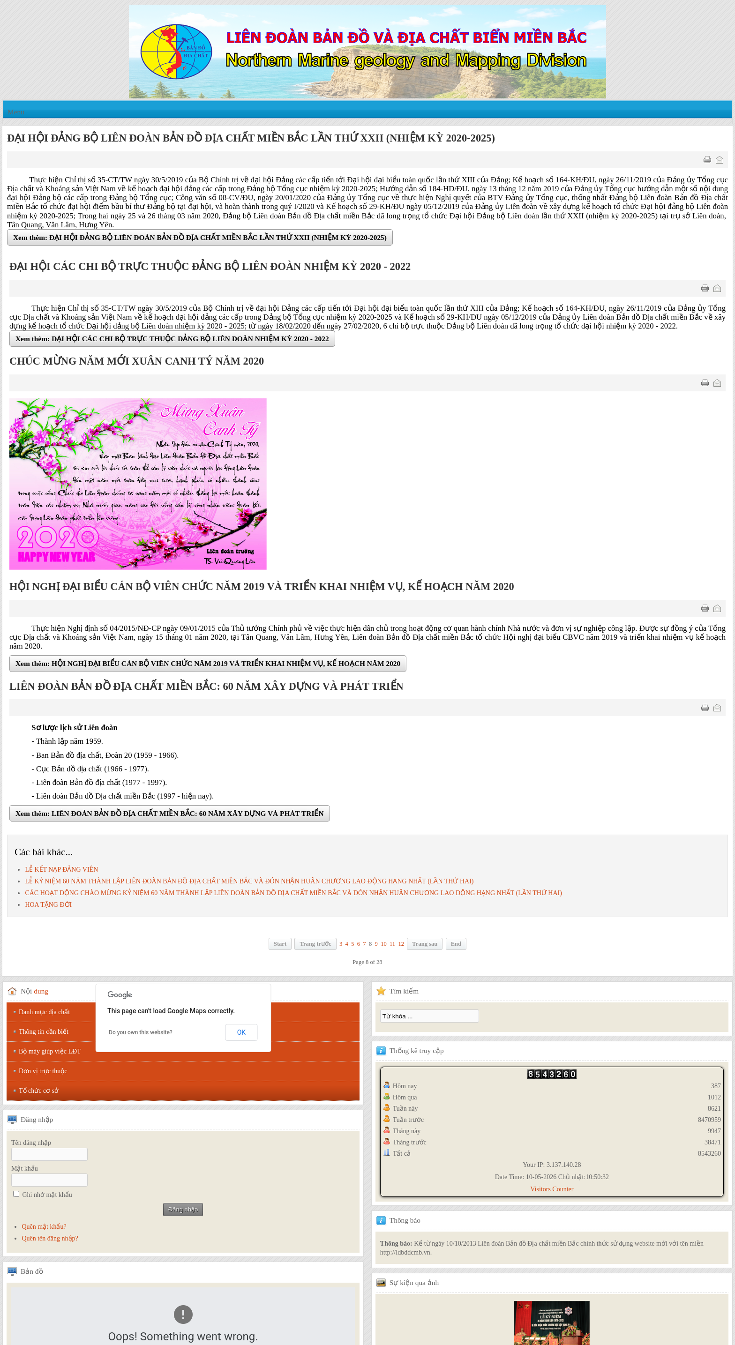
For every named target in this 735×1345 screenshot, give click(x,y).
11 (392, 944)
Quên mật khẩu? (44, 1226)
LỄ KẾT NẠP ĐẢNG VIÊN (61, 869)
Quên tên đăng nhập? (50, 1238)
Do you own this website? (140, 1032)
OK (241, 1032)
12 (401, 944)
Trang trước (315, 944)
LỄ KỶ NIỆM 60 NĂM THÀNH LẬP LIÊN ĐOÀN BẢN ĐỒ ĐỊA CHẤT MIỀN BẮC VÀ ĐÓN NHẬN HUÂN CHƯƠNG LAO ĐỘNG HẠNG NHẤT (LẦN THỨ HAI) (249, 881)
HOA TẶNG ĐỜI (48, 904)
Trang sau (424, 944)
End (456, 944)
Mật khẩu (24, 1168)
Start (280, 944)
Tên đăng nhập (31, 1142)
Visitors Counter (551, 1189)
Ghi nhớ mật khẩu (47, 1194)
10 (384, 944)
